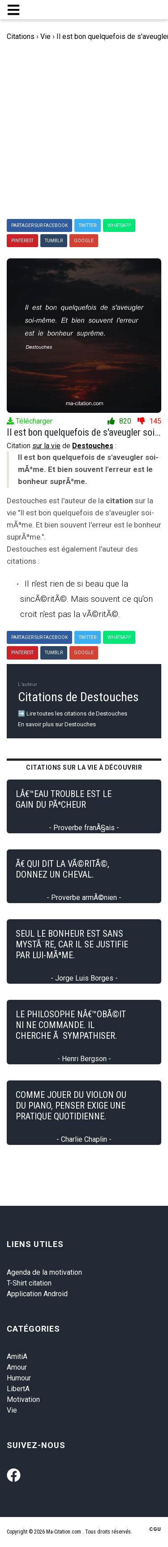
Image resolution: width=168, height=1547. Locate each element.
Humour (19, 1378)
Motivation (23, 1399)
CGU (155, 1529)
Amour (17, 1367)
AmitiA (17, 1356)
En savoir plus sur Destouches (57, 724)
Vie (12, 1410)
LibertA (18, 1388)
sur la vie (46, 445)
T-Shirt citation (29, 1283)
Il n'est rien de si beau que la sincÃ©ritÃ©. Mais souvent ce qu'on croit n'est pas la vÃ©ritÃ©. (86, 599)
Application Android (37, 1294)
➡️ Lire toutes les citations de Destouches (72, 713)
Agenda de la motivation (44, 1272)
